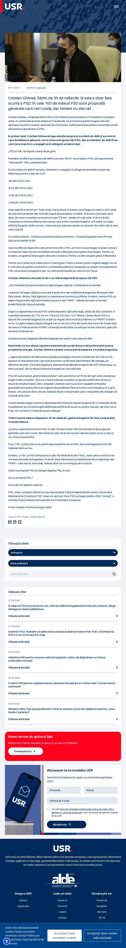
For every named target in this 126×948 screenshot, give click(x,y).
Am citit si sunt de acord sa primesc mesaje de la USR (85, 812)
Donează (62, 906)
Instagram (101, 906)
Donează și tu (24, 751)
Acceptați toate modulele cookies (64, 935)
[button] (6, 941)
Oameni (23, 900)
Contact (62, 917)
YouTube (101, 911)
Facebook (101, 900)
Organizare (23, 906)
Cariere (62, 911)
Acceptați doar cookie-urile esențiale (102, 935)
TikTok (101, 917)
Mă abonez (62, 824)
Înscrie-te (62, 900)
